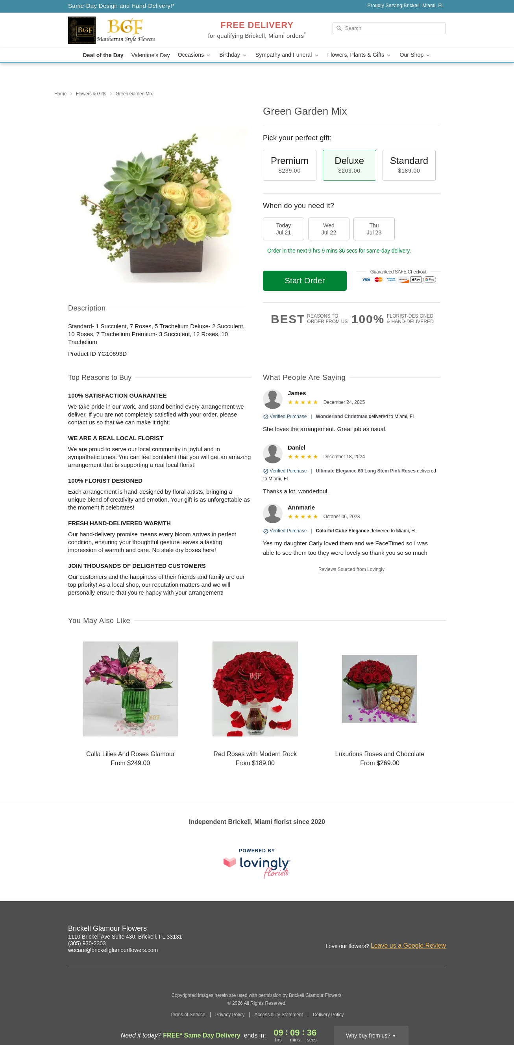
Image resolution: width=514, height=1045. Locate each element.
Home (60, 94)
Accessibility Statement (278, 1014)
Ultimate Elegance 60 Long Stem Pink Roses (366, 471)
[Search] (389, 28)
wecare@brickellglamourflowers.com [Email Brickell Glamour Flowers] (113, 950)
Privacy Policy (230, 1014)
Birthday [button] (233, 55)
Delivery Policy (328, 1014)
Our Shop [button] (415, 55)
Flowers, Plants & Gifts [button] (359, 55)
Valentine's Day (150, 55)
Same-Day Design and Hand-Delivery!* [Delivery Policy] (121, 5)
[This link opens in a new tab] (257, 863)
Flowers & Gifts (91, 94)
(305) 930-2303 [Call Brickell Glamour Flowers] (87, 943)
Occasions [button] (195, 55)
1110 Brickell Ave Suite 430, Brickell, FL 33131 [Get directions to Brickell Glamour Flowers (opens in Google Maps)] (125, 936)
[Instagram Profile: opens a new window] (405, 929)
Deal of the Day (103, 55)
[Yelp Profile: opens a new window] (440, 929)
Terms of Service (187, 1014)
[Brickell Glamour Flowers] (124, 30)
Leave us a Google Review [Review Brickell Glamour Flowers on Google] (408, 945)
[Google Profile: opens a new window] (423, 929)
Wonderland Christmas (342, 416)
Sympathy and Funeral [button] (287, 55)
